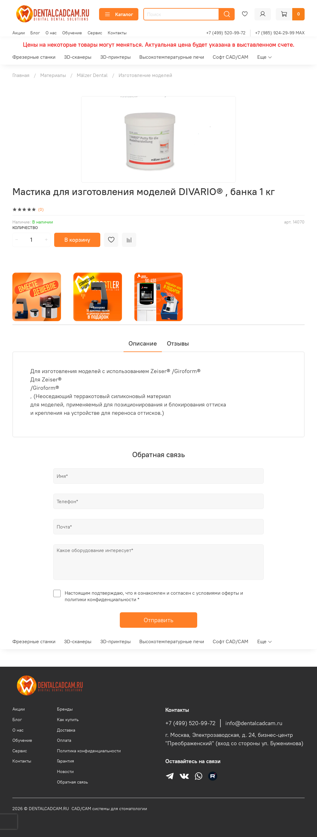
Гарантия (65, 761)
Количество (25, 227)
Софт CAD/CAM (230, 57)
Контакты (117, 33)
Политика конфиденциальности (89, 751)
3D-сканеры (77, 57)
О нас (51, 33)
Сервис (95, 33)
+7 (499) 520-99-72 (225, 33)
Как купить (68, 719)
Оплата (64, 740)
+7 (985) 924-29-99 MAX (280, 33)
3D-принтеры (115, 57)
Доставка (66, 730)
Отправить (158, 620)
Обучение (72, 33)
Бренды (65, 709)
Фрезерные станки (33, 57)
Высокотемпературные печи (171, 57)
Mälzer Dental (92, 75)
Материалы (53, 75)
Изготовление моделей (145, 75)
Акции (18, 33)
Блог (35, 33)
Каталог (118, 14)
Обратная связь (72, 782)
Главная (20, 75)
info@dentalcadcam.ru (253, 723)
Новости (65, 771)
